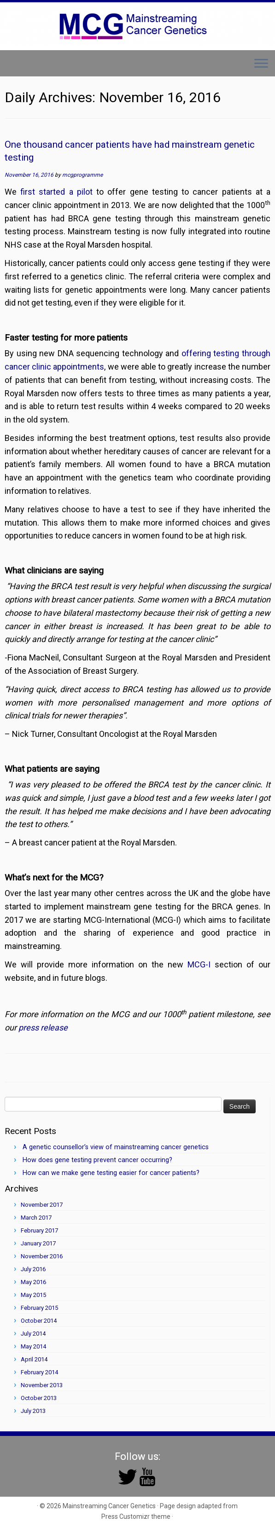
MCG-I (199, 964)
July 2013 (33, 1410)
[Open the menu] (261, 64)
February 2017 (39, 1230)
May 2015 (33, 1294)
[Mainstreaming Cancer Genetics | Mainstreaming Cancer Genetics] (137, 26)
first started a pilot (56, 192)
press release (43, 1027)
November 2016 (42, 1256)
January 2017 (38, 1243)
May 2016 (33, 1282)
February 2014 (39, 1372)
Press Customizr (125, 1516)
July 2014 (33, 1333)
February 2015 (39, 1307)
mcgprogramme (82, 175)
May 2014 (33, 1346)
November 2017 (42, 1204)
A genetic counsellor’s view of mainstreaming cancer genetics (116, 1147)
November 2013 (42, 1385)
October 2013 (39, 1398)
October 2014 (39, 1320)
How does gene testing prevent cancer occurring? (97, 1160)
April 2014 (34, 1359)
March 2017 (36, 1217)
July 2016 (33, 1269)
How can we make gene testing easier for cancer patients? (111, 1173)
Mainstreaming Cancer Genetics (109, 1506)
